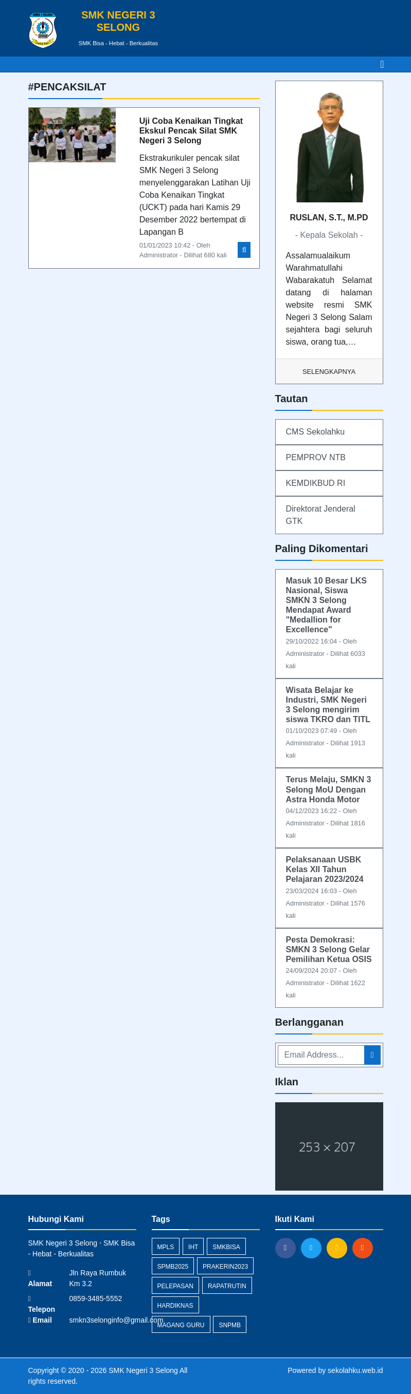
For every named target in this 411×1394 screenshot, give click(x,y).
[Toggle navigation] (381, 64)
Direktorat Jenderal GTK (320, 514)
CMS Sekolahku (315, 431)
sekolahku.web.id (355, 1370)
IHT (193, 1247)
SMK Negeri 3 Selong (142, 1370)
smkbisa (226, 1247)
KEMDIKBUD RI (316, 483)
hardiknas (175, 1305)
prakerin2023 (225, 1266)
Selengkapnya (328, 371)
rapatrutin (227, 1286)
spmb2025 (173, 1266)
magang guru (181, 1325)
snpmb (230, 1325)
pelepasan (175, 1286)
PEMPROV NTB (316, 457)
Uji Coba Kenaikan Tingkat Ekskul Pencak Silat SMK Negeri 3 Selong (191, 131)
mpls (165, 1247)
